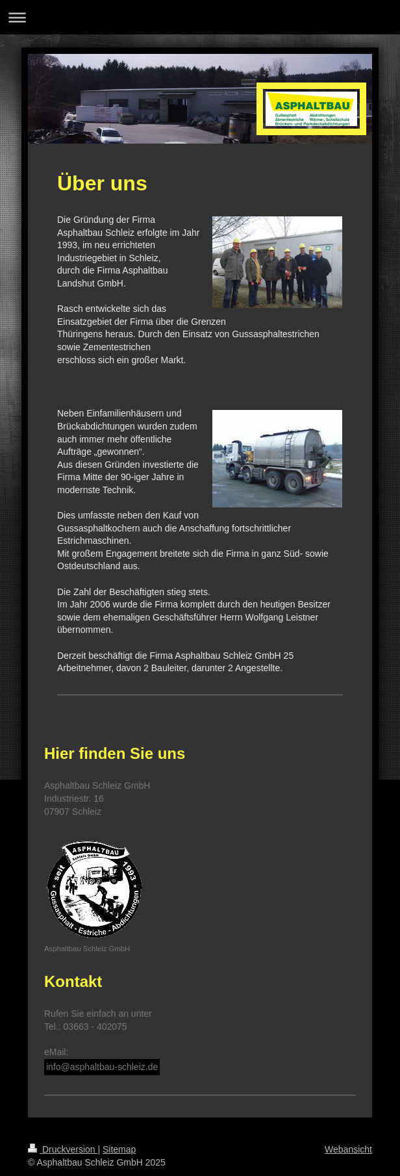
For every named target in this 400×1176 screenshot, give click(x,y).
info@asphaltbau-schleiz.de (102, 1067)
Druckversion (62, 1149)
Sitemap (119, 1149)
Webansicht (348, 1149)
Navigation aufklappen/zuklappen (200, 17)
